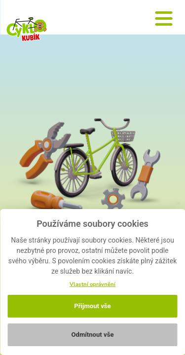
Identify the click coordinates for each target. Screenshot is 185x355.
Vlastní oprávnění (92, 284)
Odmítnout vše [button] (92, 334)
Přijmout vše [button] (92, 306)
